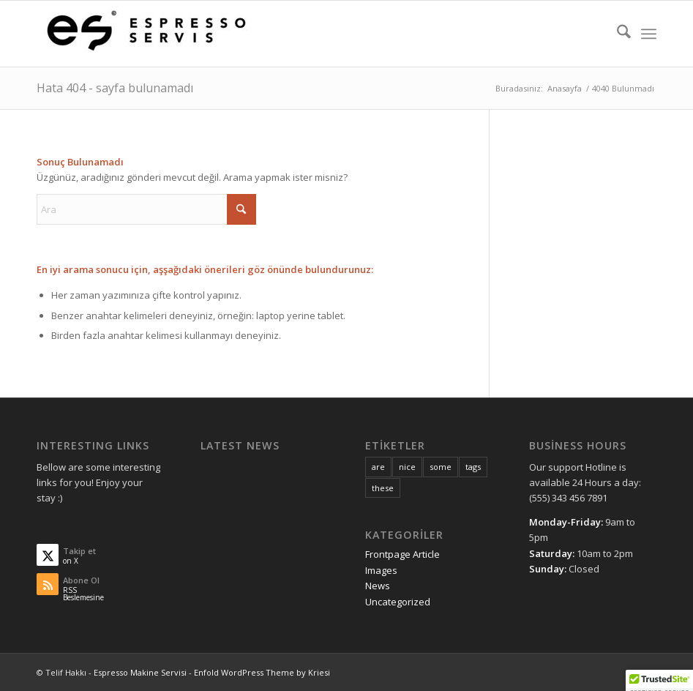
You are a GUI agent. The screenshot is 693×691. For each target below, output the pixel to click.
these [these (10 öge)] (383, 487)
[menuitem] (616, 34)
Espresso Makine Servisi (140, 672)
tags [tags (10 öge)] (473, 466)
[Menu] (648, 33)
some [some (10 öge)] (441, 466)
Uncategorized (397, 601)
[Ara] (616, 34)
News (377, 585)
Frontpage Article (402, 554)
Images (381, 570)
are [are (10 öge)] (378, 466)
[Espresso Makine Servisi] (146, 34)
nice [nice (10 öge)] (407, 466)
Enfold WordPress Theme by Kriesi (262, 672)
